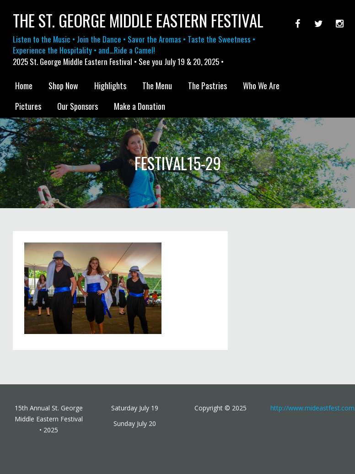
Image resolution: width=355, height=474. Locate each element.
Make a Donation (139, 106)
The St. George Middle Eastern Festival (138, 20)
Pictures (28, 106)
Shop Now (63, 86)
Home (23, 86)
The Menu (157, 86)
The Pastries (207, 86)
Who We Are (261, 86)
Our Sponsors (77, 106)
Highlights (110, 86)
